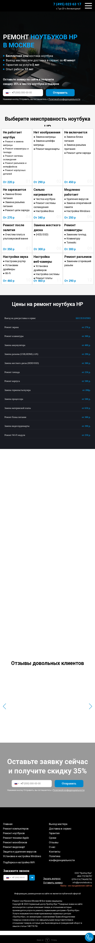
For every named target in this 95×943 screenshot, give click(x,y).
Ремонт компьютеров (16, 826)
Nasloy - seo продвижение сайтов (76, 883)
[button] (53, 880)
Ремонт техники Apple (16, 835)
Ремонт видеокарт (14, 844)
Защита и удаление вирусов (19, 849)
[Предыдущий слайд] (4, 705)
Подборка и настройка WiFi (19, 860)
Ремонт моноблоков (15, 840)
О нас (52, 844)
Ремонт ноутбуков (14, 831)
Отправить (60, 92)
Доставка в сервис (60, 826)
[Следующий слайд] (90, 705)
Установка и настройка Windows (22, 854)
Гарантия (54, 831)
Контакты (54, 849)
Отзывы (54, 840)
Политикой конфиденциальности (64, 99)
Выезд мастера (58, 821)
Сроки (52, 835)
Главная (7, 821)
